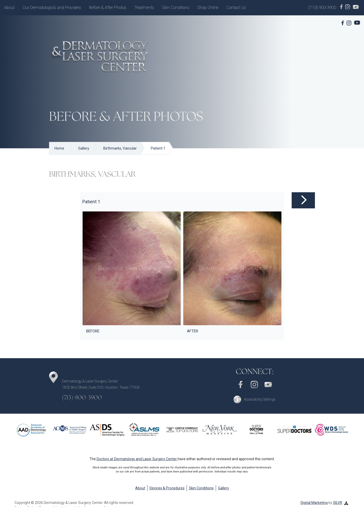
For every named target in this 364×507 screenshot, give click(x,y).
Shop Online (208, 7)
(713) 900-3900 (322, 7)
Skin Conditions (175, 7)
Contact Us (236, 7)
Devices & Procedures (167, 488)
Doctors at (137, 459)
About (9, 7)
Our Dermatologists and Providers (52, 7)
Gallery (223, 488)
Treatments (144, 7)
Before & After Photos (107, 7)
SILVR (337, 503)
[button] (254, 399)
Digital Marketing (314, 503)
